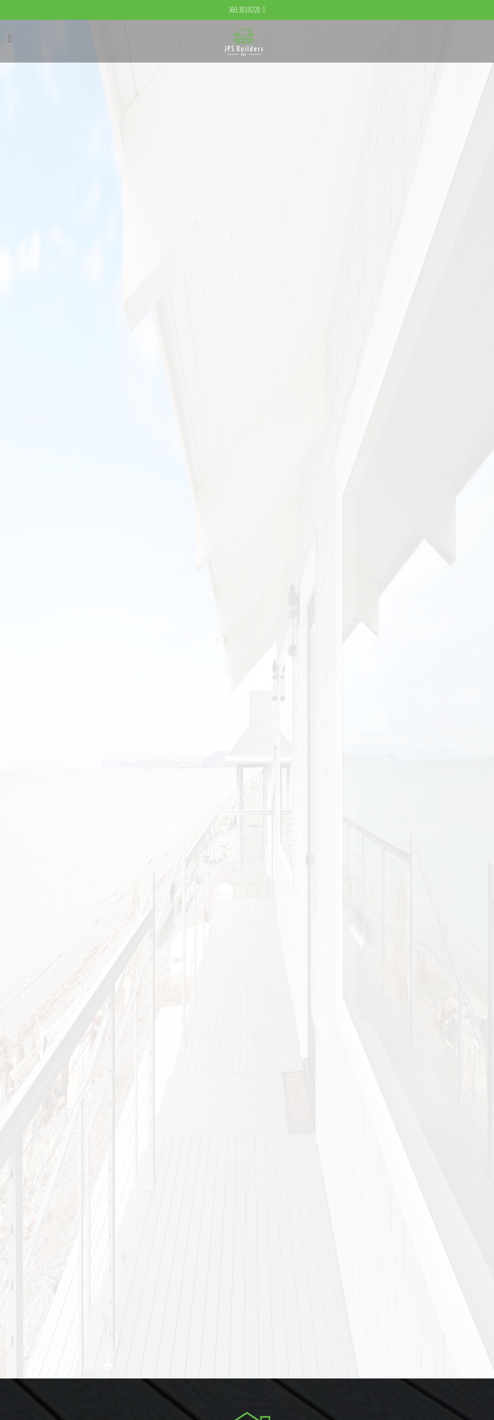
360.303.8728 (244, 9)
